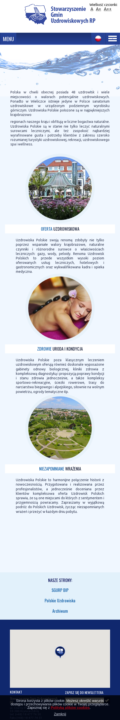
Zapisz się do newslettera (84, 692)
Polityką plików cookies (70, 708)
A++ (108, 8)
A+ (98, 8)
